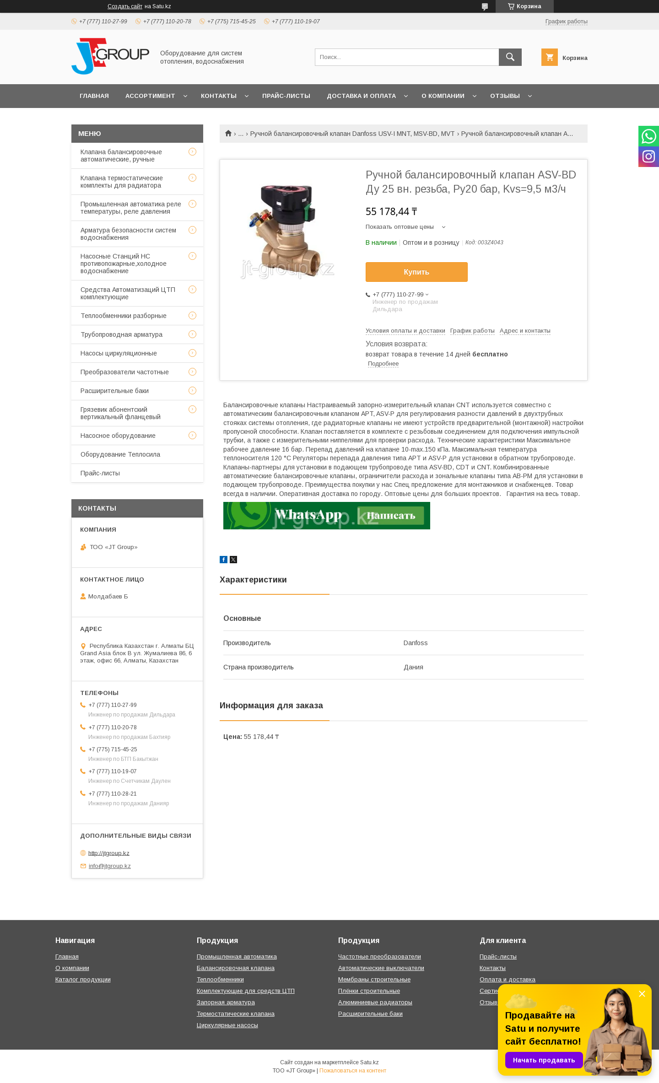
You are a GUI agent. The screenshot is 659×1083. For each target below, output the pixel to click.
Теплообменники (220, 979)
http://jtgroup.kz (109, 852)
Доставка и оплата (361, 95)
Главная (94, 95)
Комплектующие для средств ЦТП (246, 990)
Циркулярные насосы (227, 1025)
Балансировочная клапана (236, 967)
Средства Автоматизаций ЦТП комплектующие (128, 293)
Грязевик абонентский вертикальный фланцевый (121, 413)
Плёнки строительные (369, 990)
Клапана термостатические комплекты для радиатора (122, 181)
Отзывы (505, 95)
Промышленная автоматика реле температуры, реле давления (131, 207)
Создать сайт (125, 6)
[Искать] (510, 57)
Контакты (219, 95)
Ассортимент (150, 95)
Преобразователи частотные (125, 372)
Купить (417, 272)
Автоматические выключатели (381, 967)
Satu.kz (369, 1062)
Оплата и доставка (507, 979)
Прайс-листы (286, 95)
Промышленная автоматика (237, 956)
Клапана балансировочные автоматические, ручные (121, 155)
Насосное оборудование (118, 435)
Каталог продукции (83, 979)
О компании (443, 95)
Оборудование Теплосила (120, 454)
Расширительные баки (115, 390)
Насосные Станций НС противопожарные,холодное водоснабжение (124, 264)
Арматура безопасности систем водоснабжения (128, 233)
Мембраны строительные (374, 979)
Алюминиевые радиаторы (375, 1002)
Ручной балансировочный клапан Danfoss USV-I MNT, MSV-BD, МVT (352, 133)
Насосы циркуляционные (119, 353)
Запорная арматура (226, 1002)
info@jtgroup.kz (110, 865)
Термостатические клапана (236, 1013)
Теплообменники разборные (124, 315)
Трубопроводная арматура (121, 334)
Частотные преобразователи (379, 956)
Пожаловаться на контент (352, 1070)
